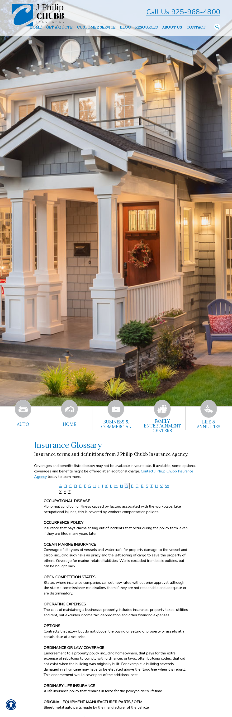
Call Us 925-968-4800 (183, 12)
